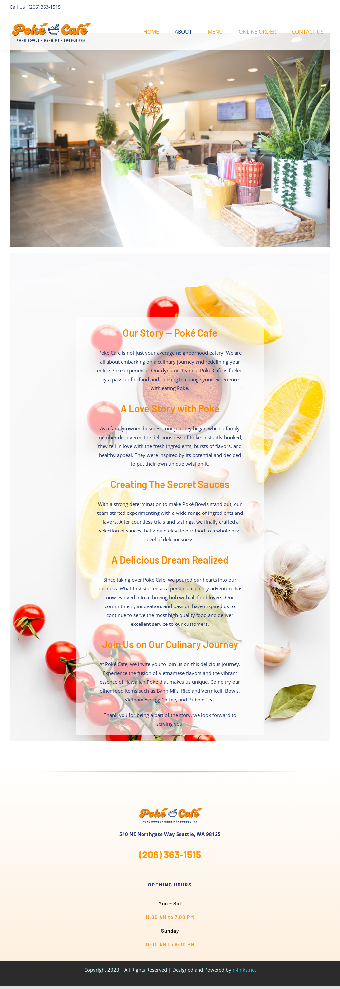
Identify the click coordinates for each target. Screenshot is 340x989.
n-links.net (244, 969)
